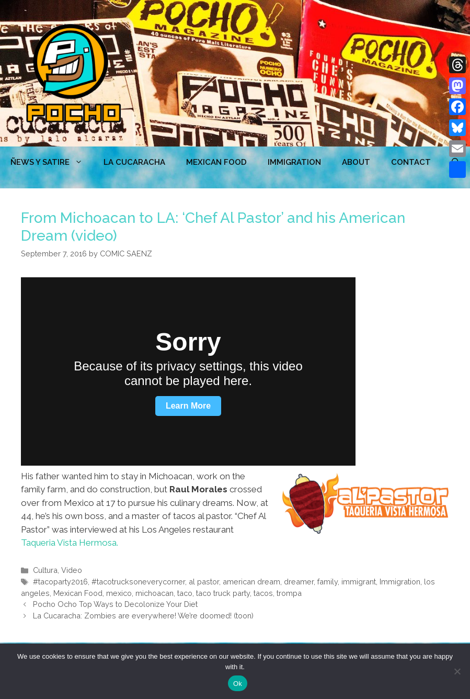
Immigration (294, 162)
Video (71, 570)
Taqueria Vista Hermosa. (69, 542)
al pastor (204, 581)
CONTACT (411, 162)
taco (184, 593)
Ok (237, 683)
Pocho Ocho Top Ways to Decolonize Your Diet (115, 604)
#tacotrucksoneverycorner (138, 581)
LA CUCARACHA (134, 162)
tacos (263, 593)
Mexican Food (77, 593)
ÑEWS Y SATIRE (51, 162)
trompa (289, 593)
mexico (119, 593)
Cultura (45, 570)
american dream (251, 581)
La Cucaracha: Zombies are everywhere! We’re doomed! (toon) (143, 615)
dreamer (299, 581)
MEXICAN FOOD (216, 162)
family (327, 581)
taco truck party (223, 593)
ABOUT (356, 162)
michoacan (154, 593)
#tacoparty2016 (60, 581)
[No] (457, 671)
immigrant (358, 581)
